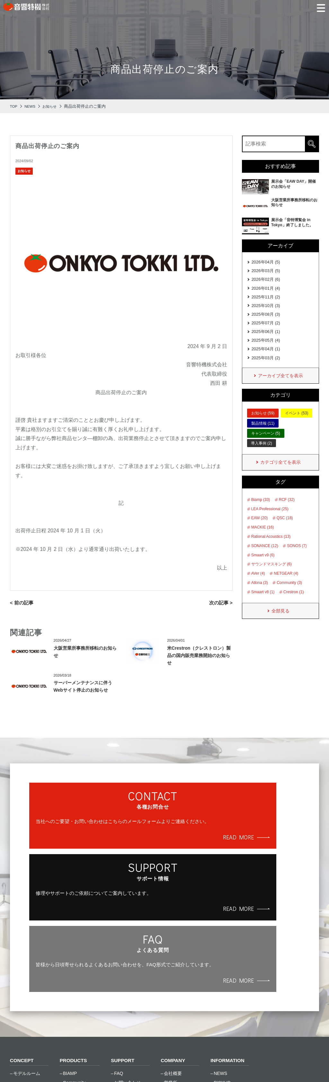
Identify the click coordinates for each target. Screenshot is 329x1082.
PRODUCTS (74, 941)
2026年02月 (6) (266, 281)
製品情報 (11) (263, 432)
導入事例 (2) (261, 452)
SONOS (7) (297, 556)
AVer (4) (258, 583)
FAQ (118, 953)
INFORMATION (228, 941)
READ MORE (74, 860)
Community (74, 963)
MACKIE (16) (262, 537)
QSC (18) (285, 528)
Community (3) (289, 593)
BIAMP (70, 953)
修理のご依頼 (127, 972)
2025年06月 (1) (266, 337)
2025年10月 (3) (266, 309)
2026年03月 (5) (266, 272)
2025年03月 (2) (266, 365)
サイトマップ (118, 1066)
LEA (67, 990)
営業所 (170, 963)
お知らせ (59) (263, 422)
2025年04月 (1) (266, 356)
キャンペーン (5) (265, 443)
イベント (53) (296, 422)
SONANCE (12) (264, 556)
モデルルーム (26, 953)
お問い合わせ (127, 963)
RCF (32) (287, 510)
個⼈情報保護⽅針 (30, 1066)
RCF (67, 1009)
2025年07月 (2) (266, 328)
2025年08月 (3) (266, 319)
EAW (68, 972)
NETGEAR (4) (286, 583)
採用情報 (173, 981)
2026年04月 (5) (266, 262)
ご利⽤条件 (77, 1066)
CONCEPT (22, 941)
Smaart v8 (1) (263, 602)
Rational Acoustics (81, 1000)
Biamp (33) (260, 510)
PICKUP (222, 963)
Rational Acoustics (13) (271, 547)
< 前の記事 (22, 602)
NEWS (220, 953)
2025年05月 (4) (266, 347)
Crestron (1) (293, 602)
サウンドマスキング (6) (271, 574)
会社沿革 (173, 972)
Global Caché (76, 981)
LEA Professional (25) (270, 519)
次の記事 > (220, 602)
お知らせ (24, 171)
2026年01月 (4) (266, 290)
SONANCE (74, 1018)
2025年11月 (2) (266, 300)
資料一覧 (123, 990)
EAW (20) (259, 528)
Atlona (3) (259, 593)
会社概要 (173, 953)
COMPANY (174, 941)
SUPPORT (123, 941)
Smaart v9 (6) (263, 565)
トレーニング (127, 981)
